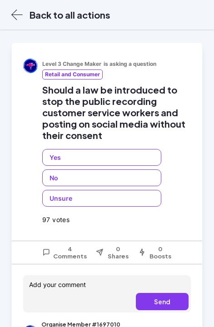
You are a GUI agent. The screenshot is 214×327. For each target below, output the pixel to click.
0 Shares (112, 252)
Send (162, 301)
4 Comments (64, 252)
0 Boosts (154, 252)
